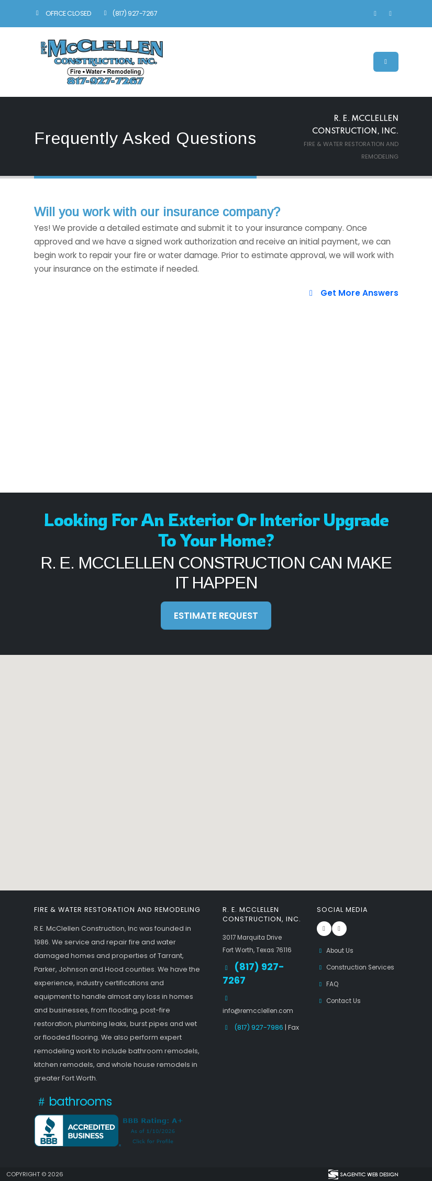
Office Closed (63, 13)
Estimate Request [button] (216, 615)
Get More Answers (352, 292)
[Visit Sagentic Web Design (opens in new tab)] (363, 1174)
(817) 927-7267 (129, 13)
